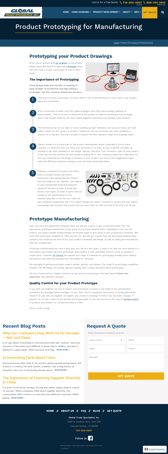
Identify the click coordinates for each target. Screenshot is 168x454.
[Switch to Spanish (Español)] (154, 449)
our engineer (61, 63)
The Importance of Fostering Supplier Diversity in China (41, 380)
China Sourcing (80, 12)
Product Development (106, 12)
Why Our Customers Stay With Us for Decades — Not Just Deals (41, 336)
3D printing (58, 256)
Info (136, 12)
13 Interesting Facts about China (29, 358)
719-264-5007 (84, 431)
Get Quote (149, 13)
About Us (67, 410)
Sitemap (65, 448)
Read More (63, 350)
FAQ (83, 410)
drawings (72, 67)
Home (66, 12)
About (126, 12)
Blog (96, 410)
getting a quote (131, 299)
